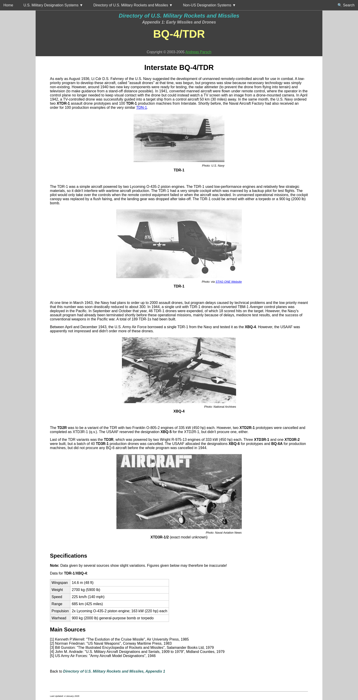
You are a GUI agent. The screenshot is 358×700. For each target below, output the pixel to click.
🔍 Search (346, 5)
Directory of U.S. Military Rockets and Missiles (179, 16)
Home (8, 5)
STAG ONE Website (229, 281)
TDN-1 (141, 107)
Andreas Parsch (198, 52)
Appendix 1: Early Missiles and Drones (179, 22)
